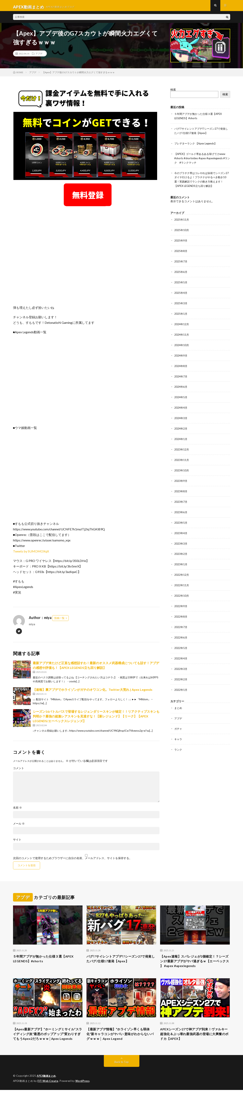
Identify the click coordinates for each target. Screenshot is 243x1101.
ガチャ (178, 720)
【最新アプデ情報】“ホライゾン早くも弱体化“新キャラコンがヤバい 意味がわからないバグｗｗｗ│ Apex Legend (120, 1039)
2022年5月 (181, 640)
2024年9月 (181, 353)
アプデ (38, 56)
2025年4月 (181, 292)
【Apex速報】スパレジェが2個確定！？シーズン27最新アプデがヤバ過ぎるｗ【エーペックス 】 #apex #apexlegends (194, 964)
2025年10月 (181, 230)
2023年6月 (181, 507)
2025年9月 (181, 240)
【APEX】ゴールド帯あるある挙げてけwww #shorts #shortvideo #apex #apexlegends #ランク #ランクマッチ (201, 160)
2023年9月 (181, 476)
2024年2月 (181, 425)
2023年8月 (181, 487)
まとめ (178, 699)
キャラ (178, 730)
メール (19, 826)
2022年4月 (181, 651)
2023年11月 (181, 456)
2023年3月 (181, 538)
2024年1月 (181, 435)
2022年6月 (181, 630)
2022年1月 (181, 681)
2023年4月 (181, 528)
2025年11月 (181, 220)
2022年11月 (181, 579)
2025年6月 (181, 271)
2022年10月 (181, 589)
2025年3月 (181, 302)
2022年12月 (181, 569)
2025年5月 (181, 281)
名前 (17, 810)
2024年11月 (181, 333)
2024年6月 (181, 384)
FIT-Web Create (48, 1092)
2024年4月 (181, 404)
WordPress (83, 1092)
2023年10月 (181, 466)
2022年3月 (181, 661)
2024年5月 (181, 394)
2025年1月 (181, 312)
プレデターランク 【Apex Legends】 (197, 145)
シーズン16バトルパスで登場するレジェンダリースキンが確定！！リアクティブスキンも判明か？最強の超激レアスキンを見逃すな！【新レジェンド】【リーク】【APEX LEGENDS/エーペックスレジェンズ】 (96, 719)
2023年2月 (181, 548)
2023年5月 (181, 517)
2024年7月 (181, 374)
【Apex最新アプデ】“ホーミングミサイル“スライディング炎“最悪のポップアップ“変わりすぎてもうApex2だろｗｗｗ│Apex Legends (45, 1042)
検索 (173, 92)
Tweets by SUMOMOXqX (31, 554)
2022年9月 (181, 599)
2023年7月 (181, 497)
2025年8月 (181, 251)
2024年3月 (181, 415)
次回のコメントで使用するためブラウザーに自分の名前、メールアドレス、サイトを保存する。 (72, 860)
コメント (18, 771)
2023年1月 (181, 558)
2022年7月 (181, 620)
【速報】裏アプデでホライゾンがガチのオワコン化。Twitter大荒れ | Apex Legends (92, 692)
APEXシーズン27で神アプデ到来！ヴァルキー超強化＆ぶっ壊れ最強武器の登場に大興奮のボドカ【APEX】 (195, 1039)
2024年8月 (181, 363)
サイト (17, 842)
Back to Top (121, 1073)
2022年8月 (181, 610)
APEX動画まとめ (47, 1087)
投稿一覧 (59, 620)
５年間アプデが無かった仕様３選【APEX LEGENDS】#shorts (47, 962)
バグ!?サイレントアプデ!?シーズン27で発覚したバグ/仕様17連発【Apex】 (120, 962)
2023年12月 (181, 446)
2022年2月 (181, 671)
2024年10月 (181, 343)
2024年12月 (181, 322)
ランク (178, 740)
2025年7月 (181, 261)
